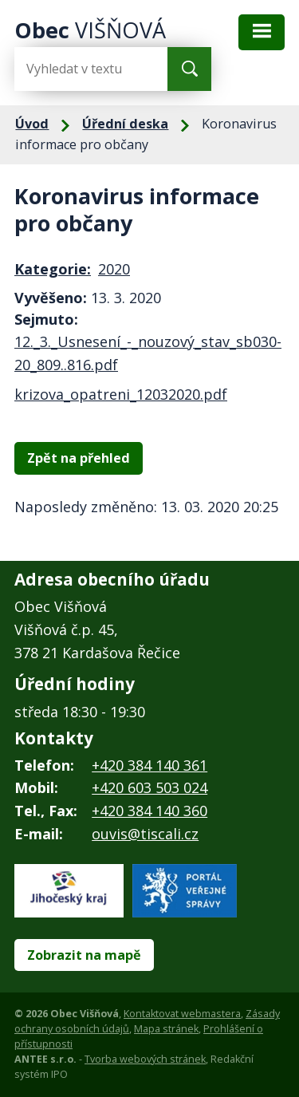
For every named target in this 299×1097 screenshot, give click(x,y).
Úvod (32, 123)
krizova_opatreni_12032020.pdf (120, 394)
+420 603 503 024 (149, 787)
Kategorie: (52, 268)
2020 (114, 268)
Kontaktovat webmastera (182, 1013)
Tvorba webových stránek (145, 1059)
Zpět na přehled (78, 458)
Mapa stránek (166, 1029)
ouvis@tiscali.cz (145, 833)
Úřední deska (125, 123)
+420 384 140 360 (149, 810)
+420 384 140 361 (149, 765)
